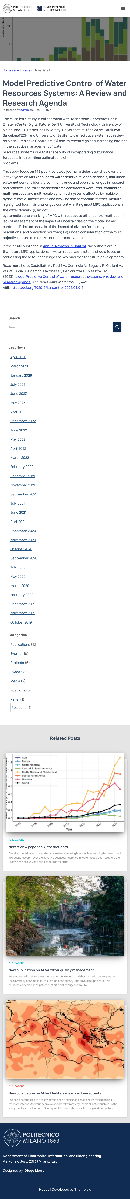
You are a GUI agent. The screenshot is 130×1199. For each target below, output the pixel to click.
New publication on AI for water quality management (51, 970)
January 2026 (21, 375)
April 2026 (18, 357)
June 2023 (18, 393)
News (26, 70)
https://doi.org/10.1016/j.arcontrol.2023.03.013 (47, 287)
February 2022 (21, 466)
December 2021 (22, 476)
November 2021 (22, 485)
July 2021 (17, 503)
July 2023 (17, 384)
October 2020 (21, 549)
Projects (17, 662)
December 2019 (22, 603)
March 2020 (19, 585)
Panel (14, 699)
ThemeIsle (82, 1189)
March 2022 (19, 457)
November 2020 (23, 540)
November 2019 (22, 613)
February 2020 (21, 594)
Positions (17, 690)
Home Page (11, 70)
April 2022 (18, 448)
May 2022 (17, 439)
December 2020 (23, 530)
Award (15, 671)
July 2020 (18, 567)
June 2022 (18, 430)
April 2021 (18, 521)
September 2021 (23, 494)
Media (15, 681)
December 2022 (23, 421)
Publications (20, 644)
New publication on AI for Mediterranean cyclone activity (55, 1093)
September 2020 (23, 558)
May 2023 (17, 402)
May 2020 (18, 576)
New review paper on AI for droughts (38, 847)
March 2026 (19, 366)
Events (15, 653)
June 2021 (18, 512)
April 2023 (18, 411)
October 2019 (21, 622)
